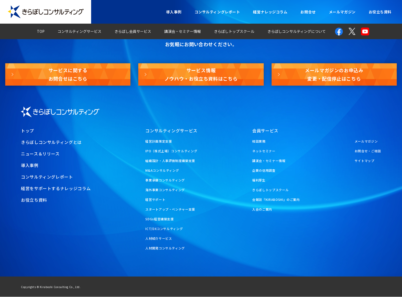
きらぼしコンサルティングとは (51, 142)
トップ (27, 131)
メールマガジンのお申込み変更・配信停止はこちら (334, 74)
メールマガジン (342, 11)
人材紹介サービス (158, 238)
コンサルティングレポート (217, 11)
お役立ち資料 (380, 11)
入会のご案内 (262, 209)
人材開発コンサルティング (165, 248)
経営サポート (155, 199)
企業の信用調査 (263, 170)
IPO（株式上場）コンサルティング (171, 151)
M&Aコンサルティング (162, 170)
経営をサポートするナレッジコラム (56, 188)
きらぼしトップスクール (234, 31)
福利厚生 (259, 180)
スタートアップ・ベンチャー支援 (170, 209)
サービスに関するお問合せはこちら (67, 74)
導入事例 (173, 11)
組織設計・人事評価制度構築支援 (170, 161)
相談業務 (259, 141)
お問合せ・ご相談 (368, 151)
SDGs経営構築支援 (159, 219)
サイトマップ (365, 161)
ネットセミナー (263, 151)
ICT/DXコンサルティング (164, 229)
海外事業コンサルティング (165, 190)
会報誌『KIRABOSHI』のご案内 (276, 199)
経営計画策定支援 (158, 141)
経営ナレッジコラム (270, 11)
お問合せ (308, 11)
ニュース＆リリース (40, 154)
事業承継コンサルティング (165, 180)
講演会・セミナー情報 (182, 31)
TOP (41, 31)
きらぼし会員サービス (132, 31)
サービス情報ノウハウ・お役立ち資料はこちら (201, 74)
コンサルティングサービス (79, 31)
